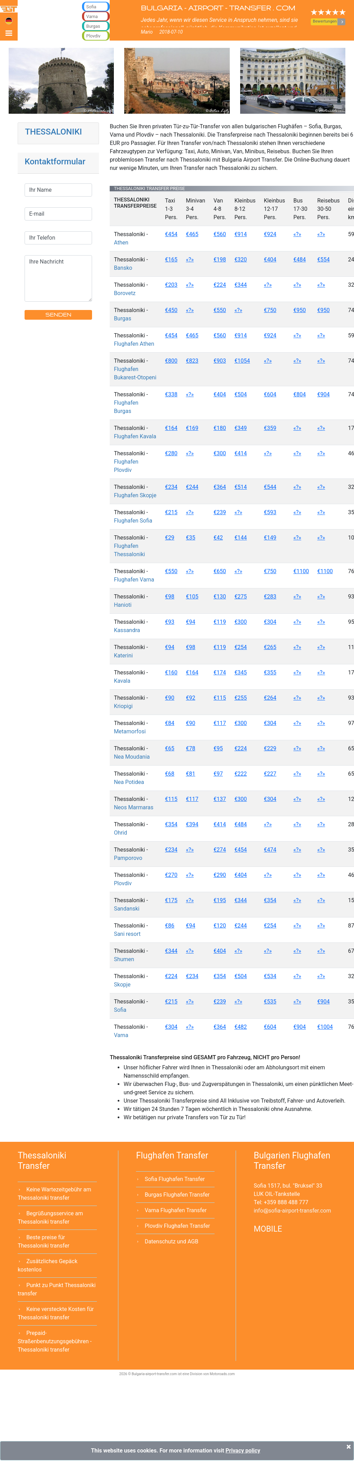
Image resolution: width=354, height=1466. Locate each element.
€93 (169, 622)
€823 (192, 360)
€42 (218, 537)
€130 (220, 596)
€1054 (242, 360)
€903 (220, 360)
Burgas (122, 318)
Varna (121, 1035)
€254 (240, 647)
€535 (270, 1001)
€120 (220, 925)
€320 (240, 259)
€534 (270, 976)
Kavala (122, 681)
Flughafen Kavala (135, 436)
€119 (220, 622)
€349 (240, 428)
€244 (192, 487)
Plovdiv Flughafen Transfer (177, 1226)
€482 (240, 1027)
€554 (323, 259)
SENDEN (58, 315)
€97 (218, 773)
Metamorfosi (130, 731)
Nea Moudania (132, 756)
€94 (190, 622)
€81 (190, 773)
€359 (270, 428)
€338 (171, 394)
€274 (220, 849)
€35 (190, 537)
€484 (299, 259)
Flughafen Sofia (133, 520)
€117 (220, 723)
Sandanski (126, 908)
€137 (220, 799)
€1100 (301, 571)
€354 (171, 824)
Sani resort (127, 934)
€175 (171, 900)
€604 (270, 394)
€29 (169, 537)
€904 (323, 394)
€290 (220, 875)
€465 (192, 234)
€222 (240, 773)
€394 (192, 824)
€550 (220, 310)
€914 (240, 234)
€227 (270, 773)
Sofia (120, 1010)
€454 (171, 234)
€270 (171, 875)
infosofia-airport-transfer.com (292, 1210)
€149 (270, 537)
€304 (270, 622)
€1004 (325, 1027)
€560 (220, 234)
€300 (220, 453)
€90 (169, 698)
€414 (240, 453)
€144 (240, 537)
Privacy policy (243, 1450)
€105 (192, 596)
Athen (121, 242)
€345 (240, 672)
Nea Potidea (129, 782)
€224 (220, 285)
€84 (169, 723)
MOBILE (268, 1229)
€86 (169, 925)
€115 (220, 698)
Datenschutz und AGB (171, 1241)
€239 (220, 512)
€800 (171, 360)
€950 (299, 310)
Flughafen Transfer (172, 1155)
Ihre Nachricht (58, 278)
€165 (171, 259)
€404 (270, 259)
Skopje (122, 984)
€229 (270, 748)
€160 (171, 672)
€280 (171, 453)
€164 (171, 428)
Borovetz (125, 293)
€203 (171, 285)
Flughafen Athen (134, 343)
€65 (169, 748)
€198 (220, 259)
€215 (171, 512)
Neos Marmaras (133, 807)
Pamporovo (128, 858)
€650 (220, 571)
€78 (190, 748)
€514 (240, 487)
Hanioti (122, 605)
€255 (240, 698)
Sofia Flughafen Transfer (175, 1179)
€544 (270, 487)
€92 (190, 698)
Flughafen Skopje (135, 495)
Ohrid (120, 832)
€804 (299, 394)
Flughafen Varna (134, 579)
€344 (240, 285)
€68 (169, 773)
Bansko (123, 268)
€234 (171, 487)
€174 (220, 672)
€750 (270, 310)
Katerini (123, 655)
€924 (270, 234)
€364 (220, 487)
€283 (270, 596)
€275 (240, 596)
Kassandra (127, 630)
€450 (171, 310)
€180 (220, 428)
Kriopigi (123, 706)
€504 (240, 394)
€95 (218, 748)
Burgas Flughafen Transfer (177, 1194)
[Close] (349, 1446)
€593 (270, 512)
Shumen (124, 959)
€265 (270, 647)
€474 (270, 849)
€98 (169, 596)
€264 (270, 698)
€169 (192, 428)
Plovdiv (122, 883)
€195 (220, 900)
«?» (297, 234)
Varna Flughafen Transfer (176, 1210)
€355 (270, 672)
